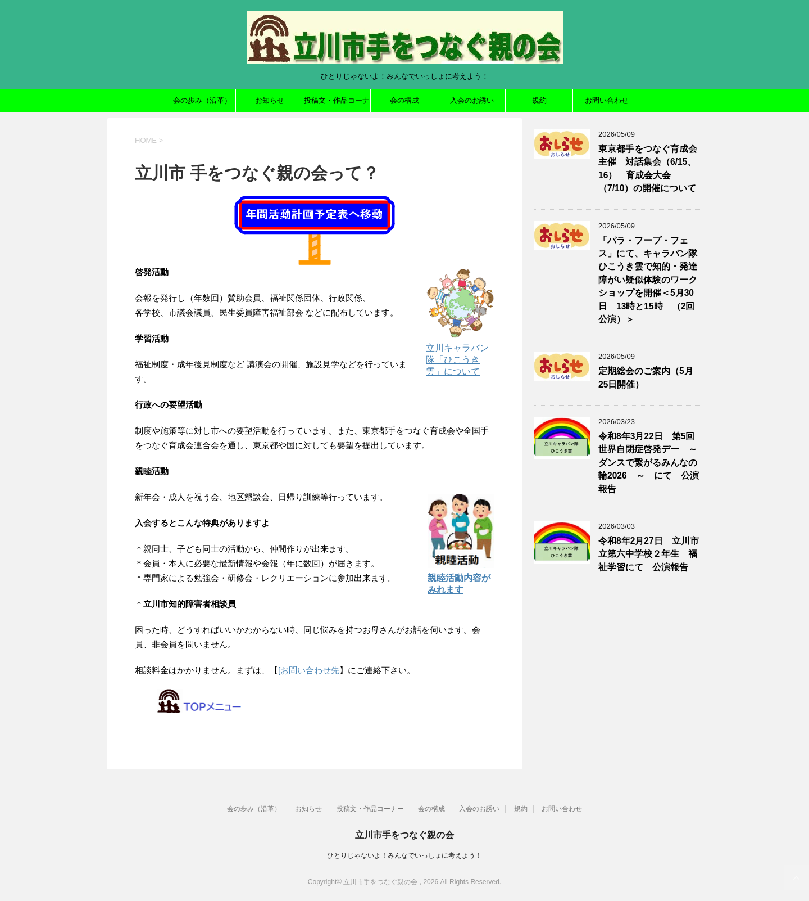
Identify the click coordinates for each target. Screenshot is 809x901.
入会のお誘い (472, 100)
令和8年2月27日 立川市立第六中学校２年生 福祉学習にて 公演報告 (648, 554)
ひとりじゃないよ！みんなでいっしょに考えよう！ (404, 855)
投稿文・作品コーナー (337, 104)
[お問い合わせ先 (308, 670)
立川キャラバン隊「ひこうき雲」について (457, 359)
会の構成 (404, 100)
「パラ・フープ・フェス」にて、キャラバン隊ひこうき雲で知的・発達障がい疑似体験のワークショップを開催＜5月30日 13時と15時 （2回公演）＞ (647, 280)
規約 (539, 100)
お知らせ (269, 100)
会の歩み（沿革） (202, 100)
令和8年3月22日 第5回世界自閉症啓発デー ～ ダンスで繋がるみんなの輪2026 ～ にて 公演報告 (652, 462)
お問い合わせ (607, 100)
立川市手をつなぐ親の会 (404, 835)
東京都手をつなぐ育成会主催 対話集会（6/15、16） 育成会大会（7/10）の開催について (647, 168)
